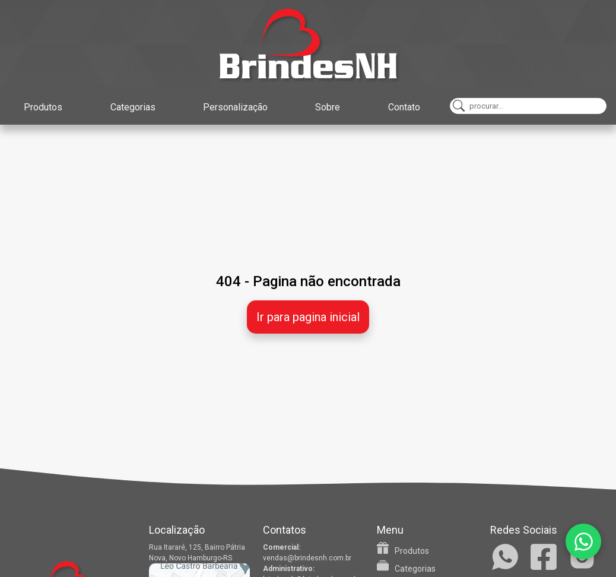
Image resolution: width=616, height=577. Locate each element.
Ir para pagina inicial (308, 317)
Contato (404, 107)
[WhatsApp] (583, 541)
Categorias (132, 107)
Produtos (43, 107)
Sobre (327, 107)
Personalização (235, 107)
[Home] (308, 44)
